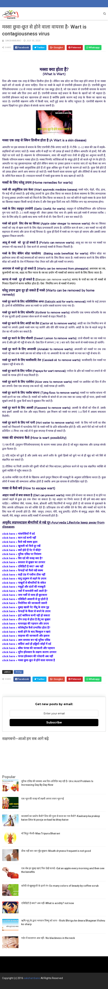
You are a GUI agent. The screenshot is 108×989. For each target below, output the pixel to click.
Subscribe (54, 722)
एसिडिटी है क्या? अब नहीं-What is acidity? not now (47, 903)
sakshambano (32, 978)
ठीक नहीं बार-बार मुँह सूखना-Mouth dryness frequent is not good (56, 850)
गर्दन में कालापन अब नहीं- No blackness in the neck (48, 938)
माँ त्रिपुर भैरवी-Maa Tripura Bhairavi (40, 833)
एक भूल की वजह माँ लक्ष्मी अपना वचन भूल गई (42, 798)
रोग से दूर (19, 672)
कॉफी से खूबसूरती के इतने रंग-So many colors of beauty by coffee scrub (60, 885)
